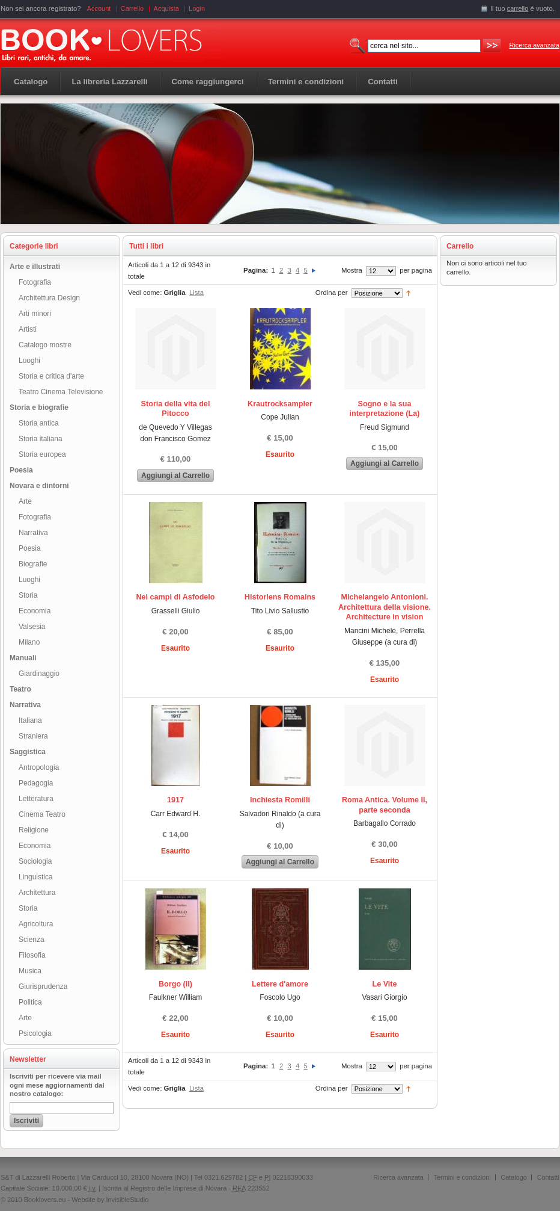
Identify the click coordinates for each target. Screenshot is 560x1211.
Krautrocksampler (280, 404)
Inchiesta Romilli (280, 800)
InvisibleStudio (127, 1199)
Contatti (548, 1177)
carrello (518, 8)
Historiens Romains (280, 597)
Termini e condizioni (462, 1177)
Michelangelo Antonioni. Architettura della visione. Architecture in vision (384, 607)
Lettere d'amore (280, 984)
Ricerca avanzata (534, 45)
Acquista (166, 8)
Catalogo (30, 81)
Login (197, 8)
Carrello (132, 8)
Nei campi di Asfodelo (175, 597)
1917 (175, 800)
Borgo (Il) (175, 984)
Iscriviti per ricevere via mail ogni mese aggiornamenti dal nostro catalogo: (57, 1085)
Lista (196, 292)
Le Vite (384, 984)
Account (99, 8)
